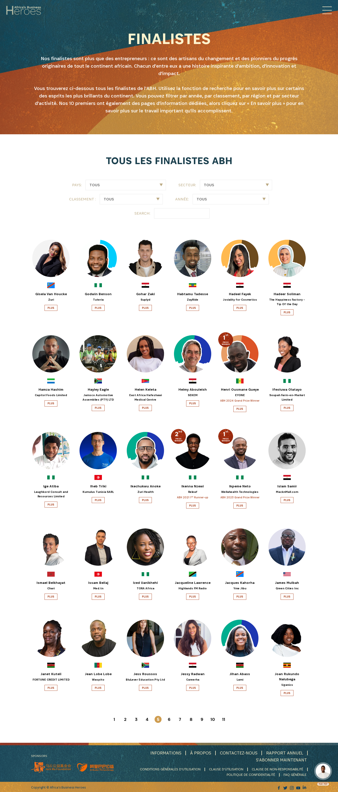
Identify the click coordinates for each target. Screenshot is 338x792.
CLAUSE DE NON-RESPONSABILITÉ (277, 769)
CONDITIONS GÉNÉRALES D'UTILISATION (170, 769)
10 (213, 719)
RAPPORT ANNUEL (284, 753)
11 (223, 719)
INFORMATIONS (164, 753)
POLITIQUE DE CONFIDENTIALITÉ (251, 774)
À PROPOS (199, 753)
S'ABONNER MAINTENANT (281, 759)
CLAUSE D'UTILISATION (226, 769)
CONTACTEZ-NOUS (238, 753)
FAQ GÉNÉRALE (295, 774)
